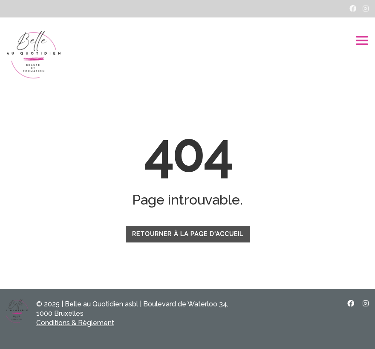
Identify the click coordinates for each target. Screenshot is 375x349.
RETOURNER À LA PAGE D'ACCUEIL (187, 234)
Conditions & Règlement (75, 323)
